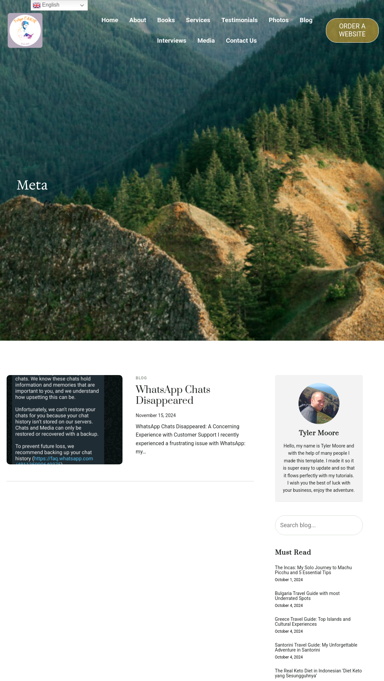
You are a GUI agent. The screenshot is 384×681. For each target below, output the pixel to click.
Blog (141, 378)
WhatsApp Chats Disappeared (173, 396)
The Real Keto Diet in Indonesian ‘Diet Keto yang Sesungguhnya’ (318, 673)
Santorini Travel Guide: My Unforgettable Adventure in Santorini (316, 648)
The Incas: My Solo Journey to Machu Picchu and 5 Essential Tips (313, 570)
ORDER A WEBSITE (352, 30)
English (46, 5)
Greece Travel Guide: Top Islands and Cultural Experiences (313, 622)
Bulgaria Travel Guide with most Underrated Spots (307, 596)
